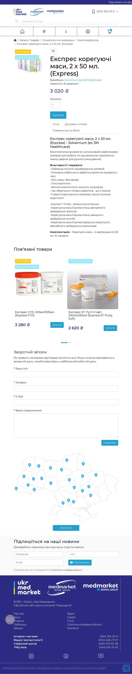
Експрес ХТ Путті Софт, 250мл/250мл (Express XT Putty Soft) (90, 315)
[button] (64, 342)
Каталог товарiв (29, 40)
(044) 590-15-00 (66, 647)
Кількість (55, 99)
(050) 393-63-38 (66, 644)
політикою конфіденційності (66, 570)
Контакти (66, 527)
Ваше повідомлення (29, 410)
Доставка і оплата (76, 124)
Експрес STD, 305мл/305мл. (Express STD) (35, 314)
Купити (58, 115)
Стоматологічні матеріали (58, 40)
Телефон (21, 382)
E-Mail (19, 396)
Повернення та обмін (66, 130)
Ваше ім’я (22, 368)
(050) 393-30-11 (105, 11)
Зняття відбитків (88, 40)
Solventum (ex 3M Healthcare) (83, 80)
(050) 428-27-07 (66, 640)
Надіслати (109, 442)
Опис (56, 124)
